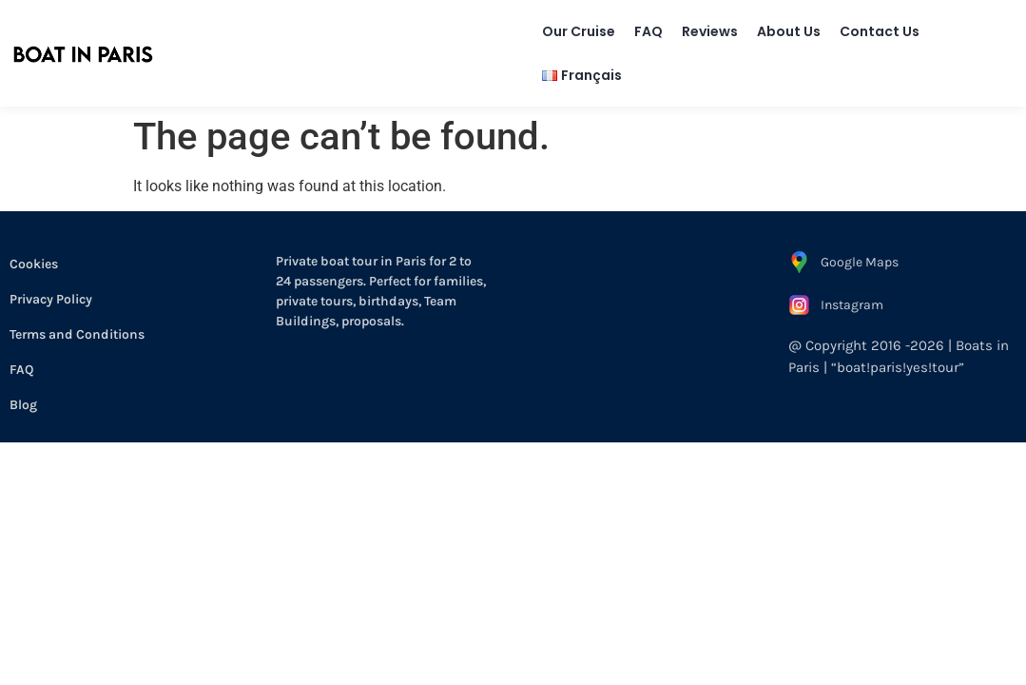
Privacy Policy (51, 299)
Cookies (34, 264)
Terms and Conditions (77, 334)
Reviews (710, 31)
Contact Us (880, 31)
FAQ (648, 31)
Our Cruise (578, 31)
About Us (789, 31)
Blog (23, 405)
